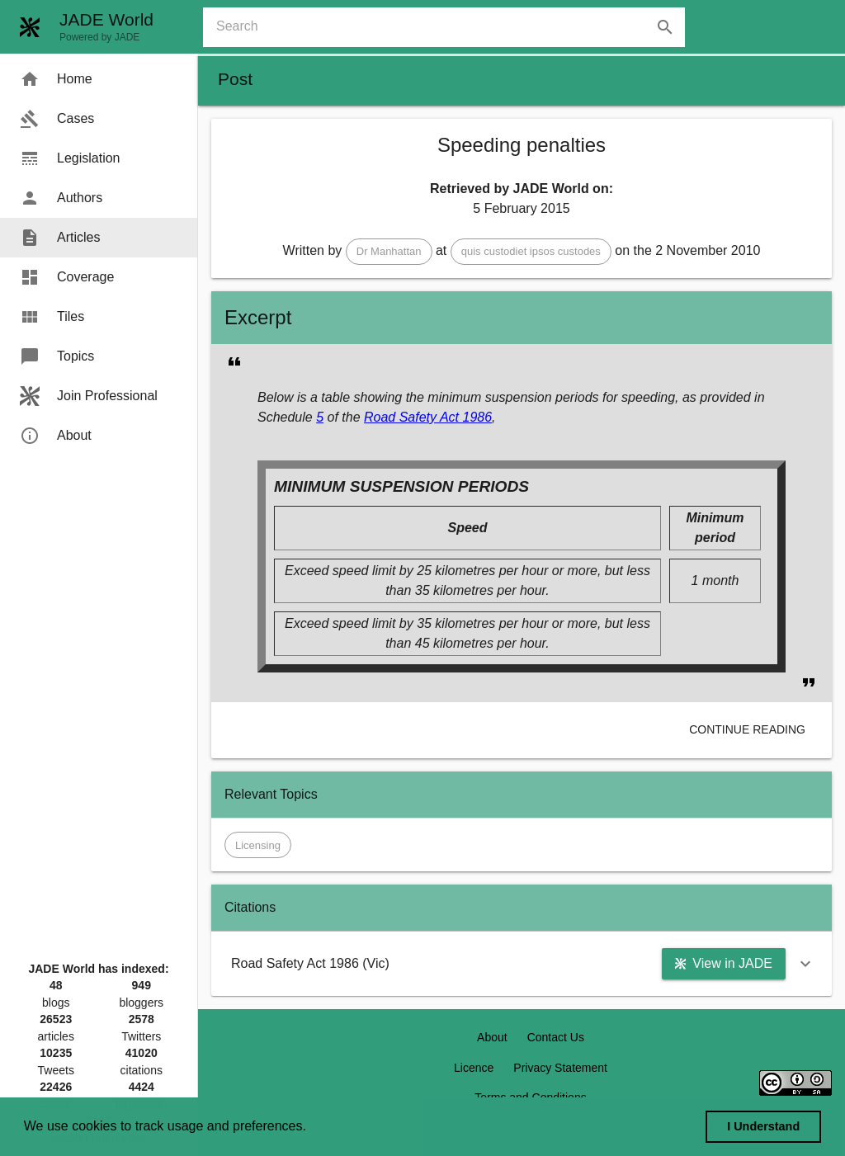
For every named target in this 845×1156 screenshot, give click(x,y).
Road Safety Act (411, 417)
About (492, 1037)
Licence (473, 1067)
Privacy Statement (560, 1067)
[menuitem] (98, 79)
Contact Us (555, 1037)
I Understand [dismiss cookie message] (763, 1126)
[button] (389, 251)
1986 (475, 417)
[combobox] (450, 27)
